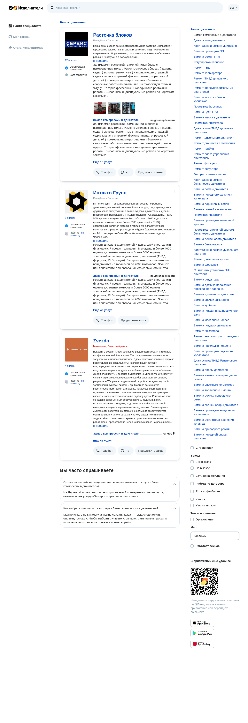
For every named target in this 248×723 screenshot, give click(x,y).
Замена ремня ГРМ (207, 56)
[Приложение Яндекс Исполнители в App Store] (202, 623)
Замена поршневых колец (211, 203)
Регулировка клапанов (209, 62)
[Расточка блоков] (76, 44)
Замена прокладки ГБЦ (209, 51)
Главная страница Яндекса (11, 8)
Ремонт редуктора (206, 168)
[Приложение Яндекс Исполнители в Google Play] (202, 633)
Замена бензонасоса (208, 244)
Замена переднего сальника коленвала (213, 196)
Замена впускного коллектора (214, 384)
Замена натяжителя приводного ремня (215, 377)
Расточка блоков (112, 35)
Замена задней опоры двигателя (216, 404)
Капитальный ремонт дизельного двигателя (216, 251)
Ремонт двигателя (202, 29)
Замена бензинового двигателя (215, 239)
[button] (104, 172)
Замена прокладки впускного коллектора (213, 353)
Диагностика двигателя (209, 40)
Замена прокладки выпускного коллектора (214, 412)
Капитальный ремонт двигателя (215, 45)
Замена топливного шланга (212, 390)
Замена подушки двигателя (212, 325)
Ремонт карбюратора (208, 73)
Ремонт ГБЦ (202, 67)
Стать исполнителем (26, 47)
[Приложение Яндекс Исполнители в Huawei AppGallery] (202, 644)
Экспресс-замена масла (210, 174)
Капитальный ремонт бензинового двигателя (209, 181)
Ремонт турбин (204, 148)
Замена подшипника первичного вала (215, 312)
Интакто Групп (110, 192)
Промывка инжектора (208, 122)
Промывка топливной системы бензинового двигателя (214, 231)
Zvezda (101, 340)
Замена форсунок (206, 264)
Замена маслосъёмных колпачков (209, 99)
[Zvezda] (76, 350)
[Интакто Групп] (76, 201)
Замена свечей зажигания (211, 299)
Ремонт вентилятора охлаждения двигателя (216, 338)
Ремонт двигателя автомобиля (214, 143)
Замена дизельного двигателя (214, 294)
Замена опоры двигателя (211, 369)
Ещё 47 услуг (102, 440)
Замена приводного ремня (211, 429)
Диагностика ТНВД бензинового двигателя (215, 362)
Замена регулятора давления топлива (214, 421)
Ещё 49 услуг (102, 310)
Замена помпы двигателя (211, 189)
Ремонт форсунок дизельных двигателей (213, 89)
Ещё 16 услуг (102, 162)
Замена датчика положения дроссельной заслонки (212, 286)
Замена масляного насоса (211, 320)
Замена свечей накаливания (213, 209)
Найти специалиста (25, 25)
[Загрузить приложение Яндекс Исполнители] (214, 581)
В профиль (100, 60)
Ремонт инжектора (206, 330)
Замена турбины (205, 305)
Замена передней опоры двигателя (210, 436)
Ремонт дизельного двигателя (214, 137)
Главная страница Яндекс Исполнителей (26, 8)
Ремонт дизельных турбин (211, 259)
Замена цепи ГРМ (206, 112)
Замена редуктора (206, 279)
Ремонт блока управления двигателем (211, 156)
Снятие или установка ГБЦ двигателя (212, 272)
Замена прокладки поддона (212, 345)
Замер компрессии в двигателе (116, 120)
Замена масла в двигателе (212, 117)
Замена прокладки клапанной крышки (214, 222)
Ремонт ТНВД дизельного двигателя (211, 80)
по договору (77, 234)
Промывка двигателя (208, 214)
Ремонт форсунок (206, 163)
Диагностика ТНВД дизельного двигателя (214, 130)
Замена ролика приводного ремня (212, 397)
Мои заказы (19, 36)
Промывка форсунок (207, 106)
